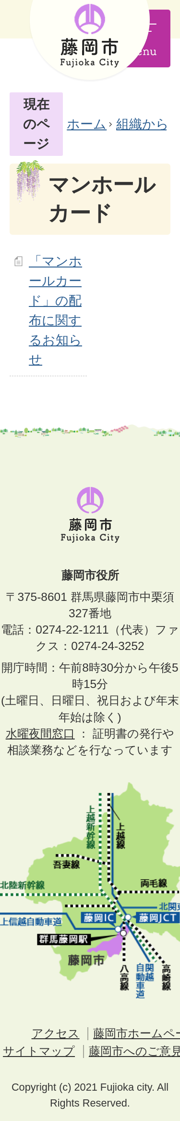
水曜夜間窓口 (40, 733)
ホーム (87, 123)
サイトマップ (39, 1051)
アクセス (56, 1033)
